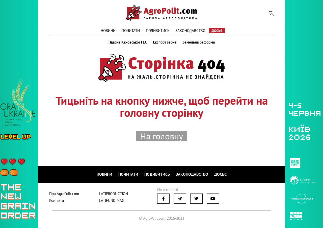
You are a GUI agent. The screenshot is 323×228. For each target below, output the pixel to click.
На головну (161, 136)
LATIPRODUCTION (113, 193)
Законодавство (190, 30)
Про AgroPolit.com (64, 193)
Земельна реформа (198, 42)
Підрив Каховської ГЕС (128, 42)
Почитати (131, 30)
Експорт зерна (164, 42)
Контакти (56, 200)
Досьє (216, 30)
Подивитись (157, 30)
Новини (108, 30)
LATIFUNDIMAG (111, 200)
